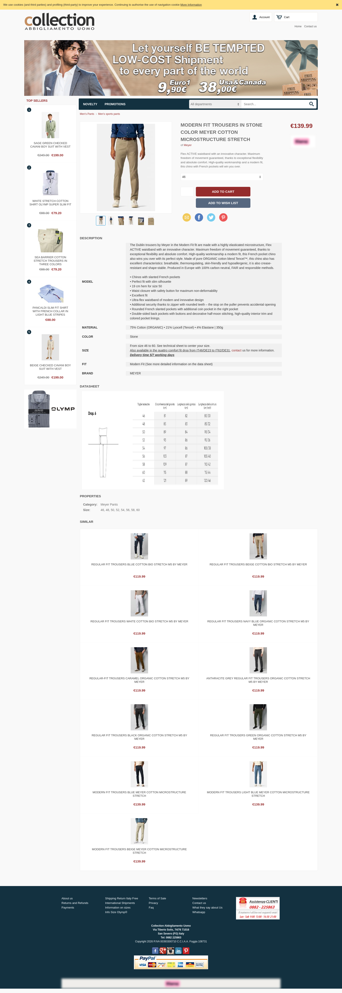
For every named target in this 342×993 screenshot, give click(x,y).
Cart (286, 17)
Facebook (199, 217)
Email (185, 217)
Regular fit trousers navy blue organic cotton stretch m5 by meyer (258, 623)
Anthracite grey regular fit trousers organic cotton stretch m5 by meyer (258, 680)
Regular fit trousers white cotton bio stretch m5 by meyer (139, 621)
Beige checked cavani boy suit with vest (50, 367)
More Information (191, 4)
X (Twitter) (211, 219)
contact (236, 350)
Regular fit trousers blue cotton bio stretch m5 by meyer (139, 564)
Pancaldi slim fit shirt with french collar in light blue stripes (50, 310)
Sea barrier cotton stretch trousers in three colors (50, 260)
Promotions (115, 104)
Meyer (188, 145)
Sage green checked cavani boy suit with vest (50, 144)
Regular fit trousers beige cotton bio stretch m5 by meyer (258, 564)
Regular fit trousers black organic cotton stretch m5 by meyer (139, 737)
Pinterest (223, 217)
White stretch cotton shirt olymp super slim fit (50, 202)
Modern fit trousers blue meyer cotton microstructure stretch (139, 794)
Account (264, 17)
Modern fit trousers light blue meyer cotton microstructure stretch (258, 794)
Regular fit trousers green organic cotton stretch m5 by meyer (258, 737)
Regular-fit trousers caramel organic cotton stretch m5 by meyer (139, 680)
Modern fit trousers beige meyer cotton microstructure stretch (139, 851)
